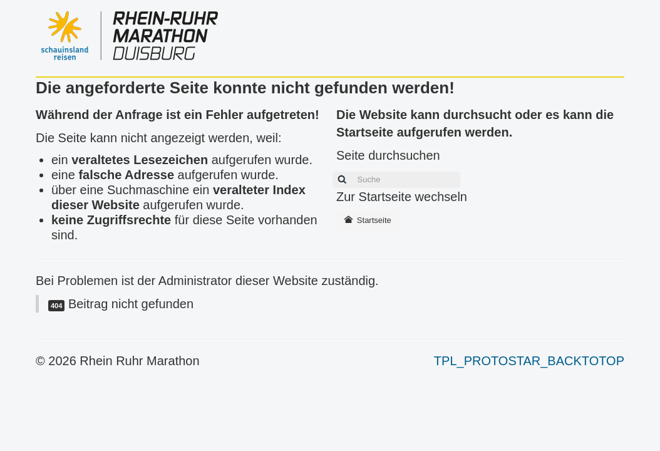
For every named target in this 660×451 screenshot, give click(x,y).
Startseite (367, 220)
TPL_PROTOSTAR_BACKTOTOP (529, 361)
